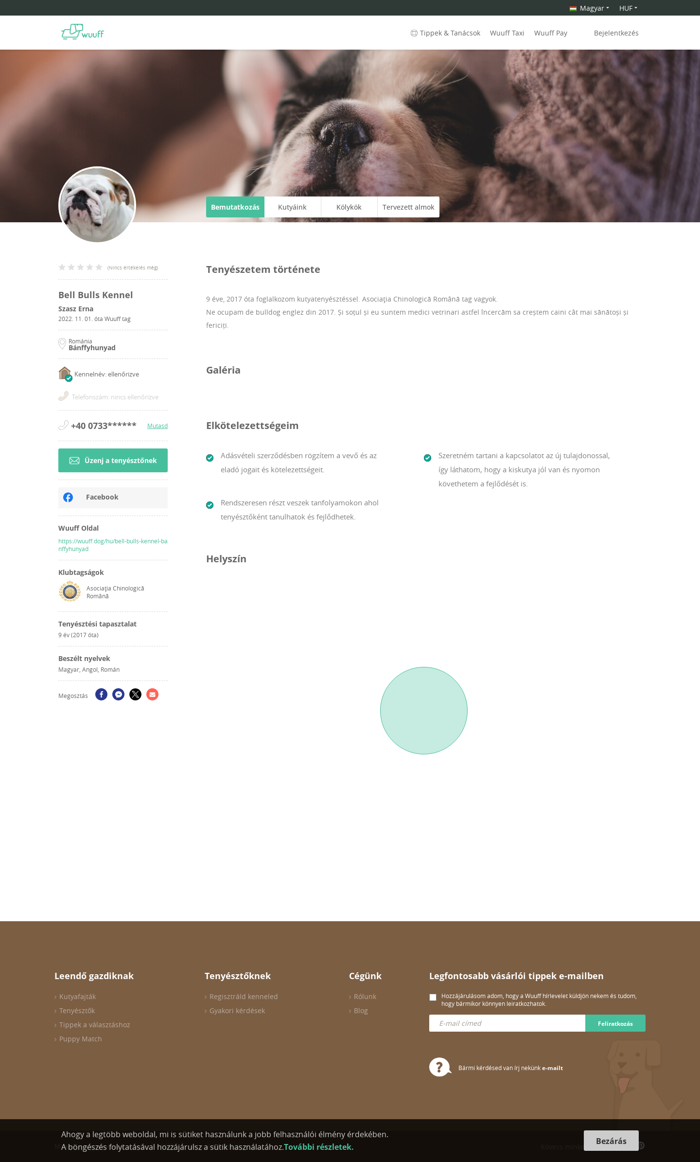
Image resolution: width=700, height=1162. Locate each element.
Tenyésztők (77, 1010)
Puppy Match (80, 1038)
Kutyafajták (77, 996)
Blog (361, 1010)
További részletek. (319, 1147)
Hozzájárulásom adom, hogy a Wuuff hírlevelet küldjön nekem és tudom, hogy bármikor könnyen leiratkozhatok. (539, 999)
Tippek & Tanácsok (444, 32)
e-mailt (552, 1068)
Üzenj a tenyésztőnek (113, 460)
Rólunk (365, 996)
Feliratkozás (615, 1023)
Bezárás (611, 1141)
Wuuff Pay (550, 32)
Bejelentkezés (616, 32)
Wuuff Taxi (507, 32)
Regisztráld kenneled (244, 996)
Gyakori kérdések (237, 1010)
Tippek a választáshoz (94, 1024)
